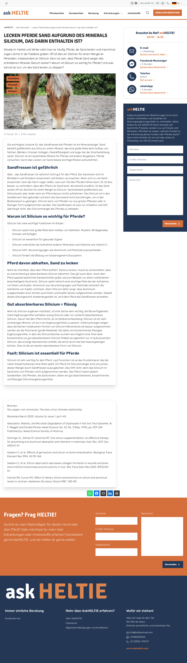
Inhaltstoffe (134, 13)
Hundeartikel (76, 13)
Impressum (71, 623)
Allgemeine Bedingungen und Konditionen (87, 627)
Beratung (93, 13)
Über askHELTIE (147, 3)
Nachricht (147, 513)
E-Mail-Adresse (104, 529)
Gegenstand (102, 544)
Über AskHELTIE (74, 618)
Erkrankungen (113, 13)
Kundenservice (12, 618)
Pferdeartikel (56, 13)
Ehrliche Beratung (167, 12)
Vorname (100, 513)
